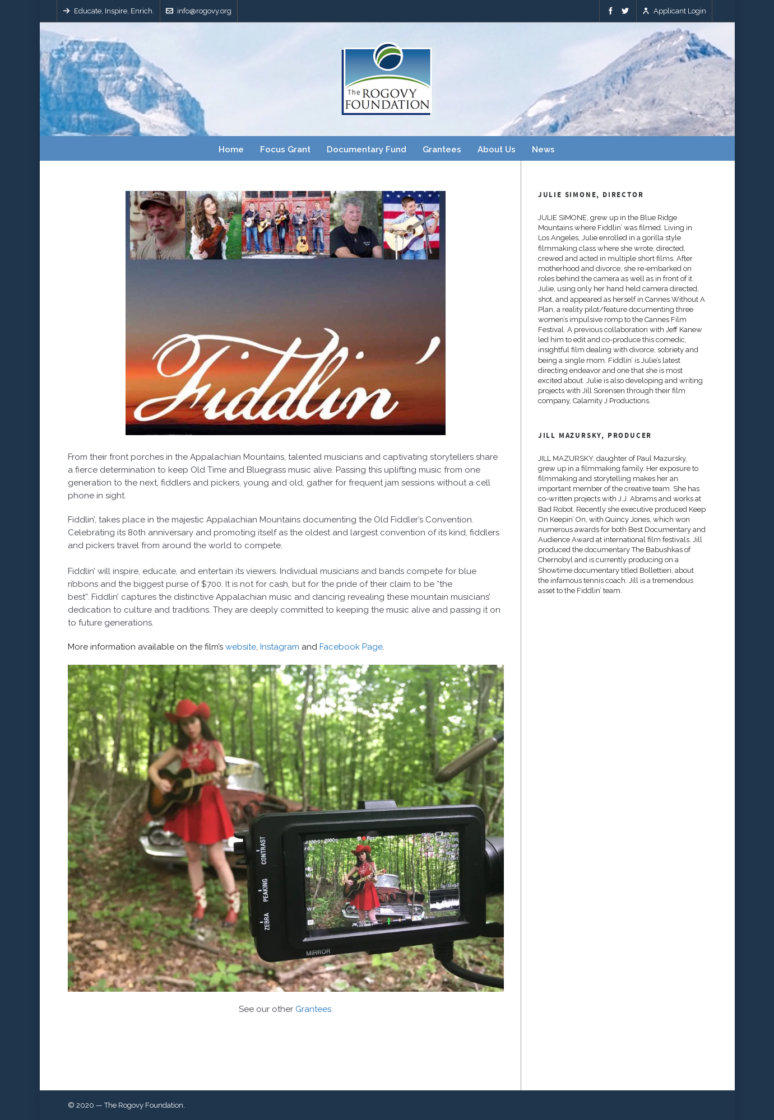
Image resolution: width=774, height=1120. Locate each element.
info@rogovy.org (198, 11)
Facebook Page (351, 647)
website (240, 647)
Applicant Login (674, 11)
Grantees (313, 1009)
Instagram (279, 647)
